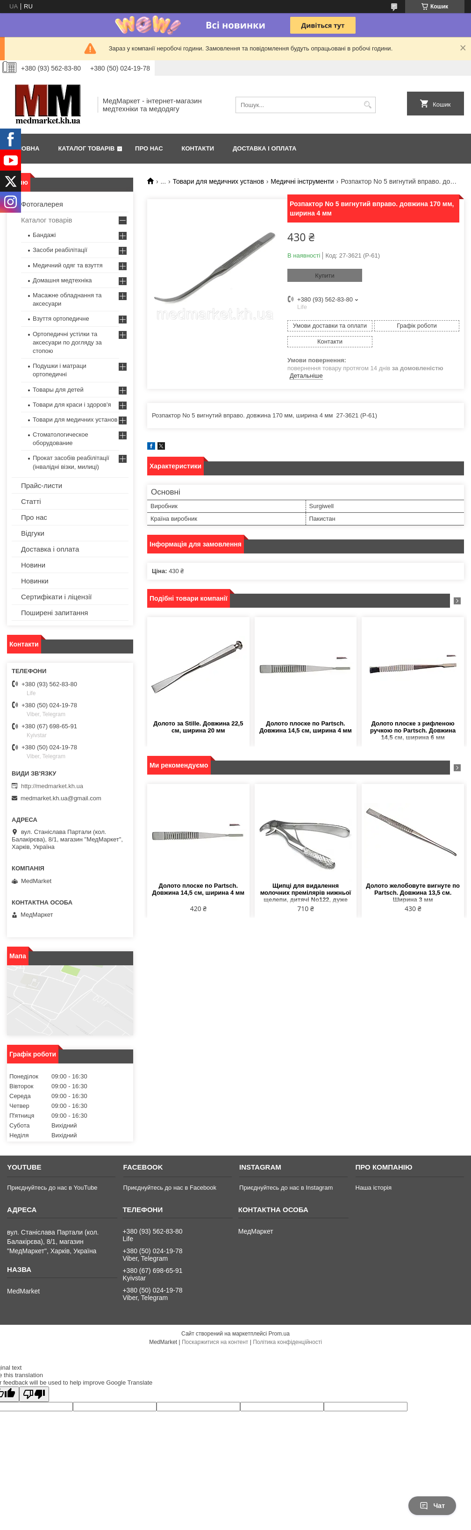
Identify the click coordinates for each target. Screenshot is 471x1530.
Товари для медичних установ (218, 181)
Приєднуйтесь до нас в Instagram (286, 1187)
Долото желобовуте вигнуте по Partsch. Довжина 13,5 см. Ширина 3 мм (413, 892)
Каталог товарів (86, 148)
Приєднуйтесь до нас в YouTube (52, 1187)
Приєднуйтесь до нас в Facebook (169, 1187)
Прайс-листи (41, 485)
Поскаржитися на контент (215, 1342)
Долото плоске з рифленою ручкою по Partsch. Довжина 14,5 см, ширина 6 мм (413, 730)
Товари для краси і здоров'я (72, 404)
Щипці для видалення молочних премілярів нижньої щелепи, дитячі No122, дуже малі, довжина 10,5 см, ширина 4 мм (305, 893)
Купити (325, 275)
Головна (24, 148)
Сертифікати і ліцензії (56, 597)
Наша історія (374, 1187)
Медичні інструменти (302, 181)
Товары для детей (58, 389)
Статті (31, 501)
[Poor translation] (34, 1394)
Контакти (198, 148)
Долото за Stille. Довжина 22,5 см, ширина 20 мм (198, 727)
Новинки (35, 581)
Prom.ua (279, 1333)
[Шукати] (367, 105)
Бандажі (44, 234)
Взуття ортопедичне (61, 318)
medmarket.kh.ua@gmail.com (61, 798)
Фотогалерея (42, 204)
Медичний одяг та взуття (67, 265)
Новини (33, 565)
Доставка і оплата (264, 148)
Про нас (149, 148)
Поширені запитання (54, 613)
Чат (432, 1505)
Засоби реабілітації (60, 249)
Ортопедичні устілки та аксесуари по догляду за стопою (67, 342)
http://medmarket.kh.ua (52, 786)
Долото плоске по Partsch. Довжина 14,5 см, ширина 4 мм (305, 727)
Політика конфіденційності (287, 1342)
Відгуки (32, 533)
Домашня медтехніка (62, 280)
